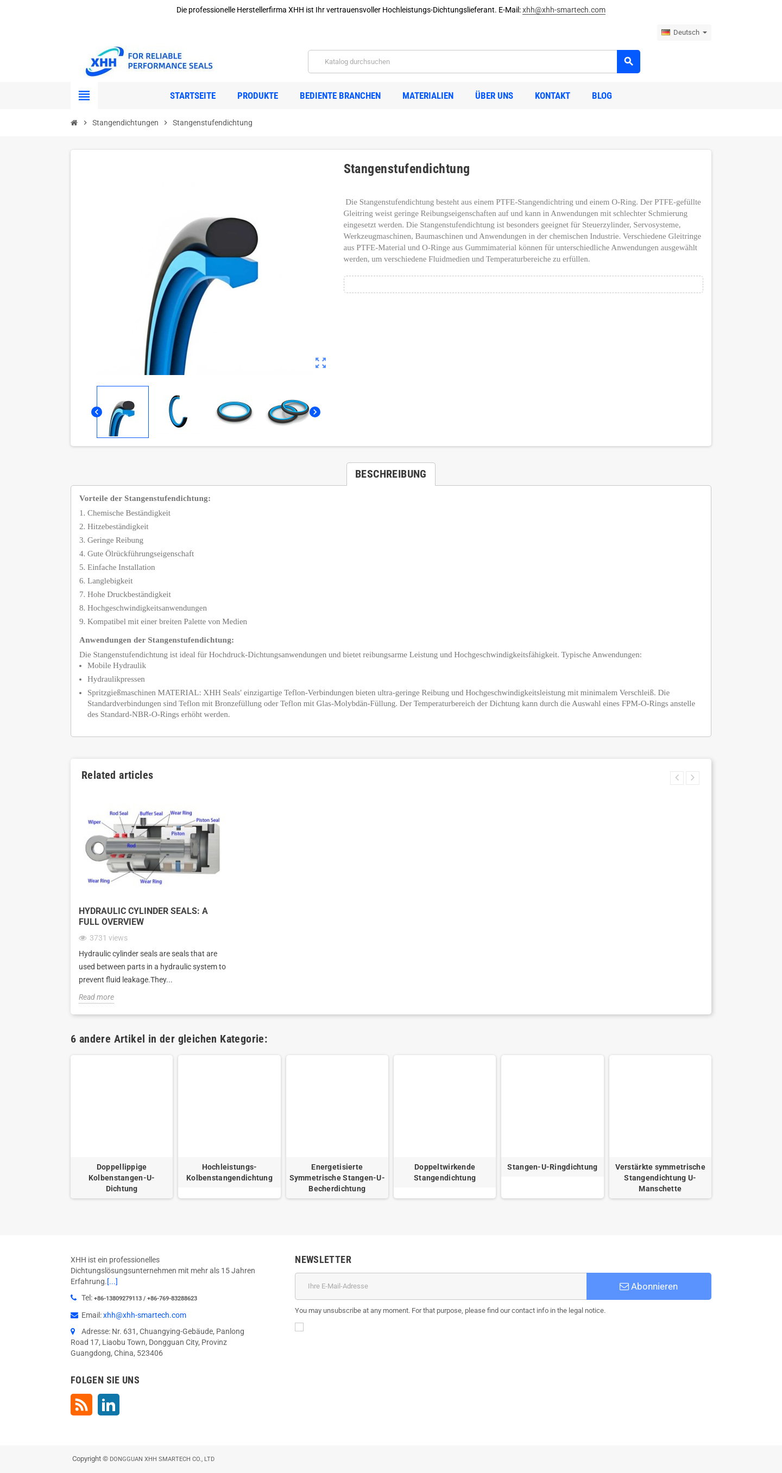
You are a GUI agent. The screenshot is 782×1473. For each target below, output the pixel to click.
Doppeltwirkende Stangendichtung (445, 1172)
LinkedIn (108, 1404)
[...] (112, 1281)
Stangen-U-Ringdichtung (552, 1167)
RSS (81, 1404)
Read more (96, 997)
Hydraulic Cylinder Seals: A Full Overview (143, 916)
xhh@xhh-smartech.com (564, 9)
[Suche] (474, 61)
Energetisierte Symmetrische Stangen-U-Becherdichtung (337, 1178)
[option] (121, 1126)
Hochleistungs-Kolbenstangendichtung (229, 1172)
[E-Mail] (440, 1286)
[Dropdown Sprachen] (684, 32)
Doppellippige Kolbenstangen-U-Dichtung (122, 1178)
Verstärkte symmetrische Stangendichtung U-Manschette (660, 1178)
